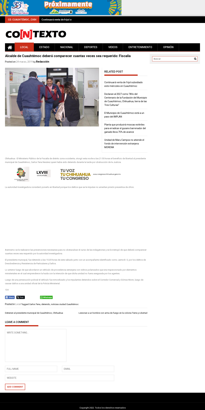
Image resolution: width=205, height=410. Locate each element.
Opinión (168, 47)
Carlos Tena (34, 304)
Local (24, 47)
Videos (113, 47)
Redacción (42, 61)
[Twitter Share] (20, 297)
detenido (45, 304)
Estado (44, 47)
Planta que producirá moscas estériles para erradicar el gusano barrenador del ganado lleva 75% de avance (125, 128)
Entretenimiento (140, 47)
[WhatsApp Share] (46, 297)
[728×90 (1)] (61, 14)
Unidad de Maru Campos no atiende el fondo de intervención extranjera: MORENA (124, 144)
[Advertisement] (71, 218)
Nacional (66, 47)
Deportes (90, 47)
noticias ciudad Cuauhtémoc (64, 304)
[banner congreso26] (65, 181)
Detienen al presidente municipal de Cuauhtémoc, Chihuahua (34, 313)
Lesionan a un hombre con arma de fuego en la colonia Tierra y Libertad (113, 313)
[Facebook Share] (10, 297)
